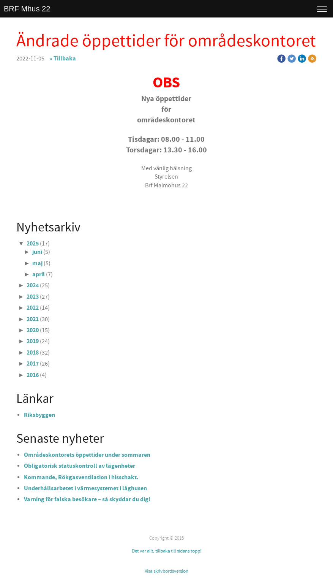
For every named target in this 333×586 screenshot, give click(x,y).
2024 (33, 285)
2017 (33, 364)
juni (37, 252)
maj (37, 263)
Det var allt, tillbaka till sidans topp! (166, 551)
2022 (33, 308)
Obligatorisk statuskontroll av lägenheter (79, 466)
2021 (33, 319)
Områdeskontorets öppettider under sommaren (87, 455)
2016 (33, 375)
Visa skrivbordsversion (166, 571)
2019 (33, 341)
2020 (33, 330)
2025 (33, 243)
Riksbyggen (39, 415)
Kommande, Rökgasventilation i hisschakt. (81, 477)
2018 (33, 352)
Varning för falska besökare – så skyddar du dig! (87, 499)
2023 (33, 297)
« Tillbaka (62, 58)
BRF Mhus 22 (27, 9)
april (38, 274)
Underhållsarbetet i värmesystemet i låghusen (85, 488)
